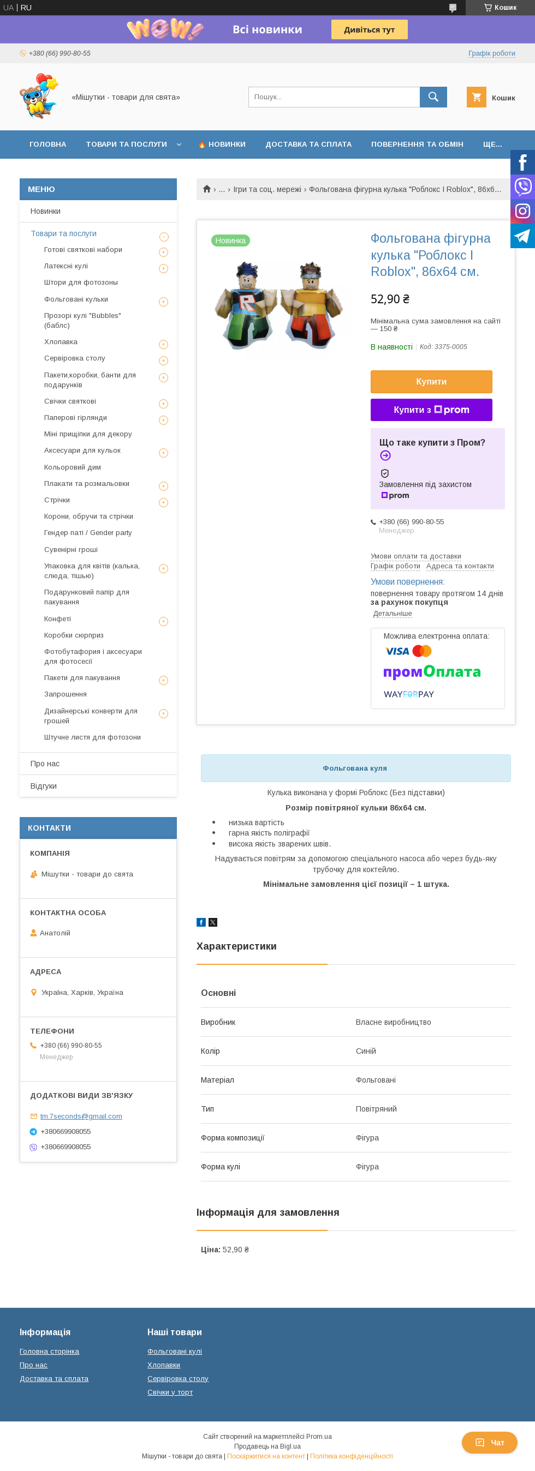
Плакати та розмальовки (86, 483)
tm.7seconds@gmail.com (81, 1116)
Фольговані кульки (76, 299)
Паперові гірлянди (75, 417)
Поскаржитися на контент (266, 1456)
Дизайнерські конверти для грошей (91, 716)
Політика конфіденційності (351, 1456)
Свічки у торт (170, 1392)
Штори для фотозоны (81, 282)
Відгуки (44, 786)
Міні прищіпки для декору (88, 434)
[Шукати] (433, 97)
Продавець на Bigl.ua (267, 1446)
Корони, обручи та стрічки (88, 516)
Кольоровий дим (72, 467)
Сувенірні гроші (71, 549)
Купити (432, 381)
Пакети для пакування (82, 678)
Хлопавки (163, 1365)
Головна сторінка (49, 1351)
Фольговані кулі (174, 1351)
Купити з (431, 410)
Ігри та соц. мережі (267, 189)
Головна (47, 144)
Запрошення (65, 694)
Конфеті (57, 619)
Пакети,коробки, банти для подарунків (90, 380)
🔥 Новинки (222, 144)
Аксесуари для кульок (82, 450)
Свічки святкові (70, 401)
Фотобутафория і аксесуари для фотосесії (93, 656)
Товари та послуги (126, 144)
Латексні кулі (66, 266)
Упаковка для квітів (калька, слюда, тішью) (92, 571)
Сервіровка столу (74, 358)
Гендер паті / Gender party (88, 533)
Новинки (46, 211)
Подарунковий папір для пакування (86, 597)
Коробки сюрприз (74, 635)
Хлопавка (61, 342)
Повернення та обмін (417, 144)
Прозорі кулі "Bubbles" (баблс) (82, 320)
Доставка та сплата (308, 144)
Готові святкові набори (83, 249)
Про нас (45, 763)
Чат (489, 1443)
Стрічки (57, 500)
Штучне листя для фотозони (92, 737)
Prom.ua (319, 1436)
